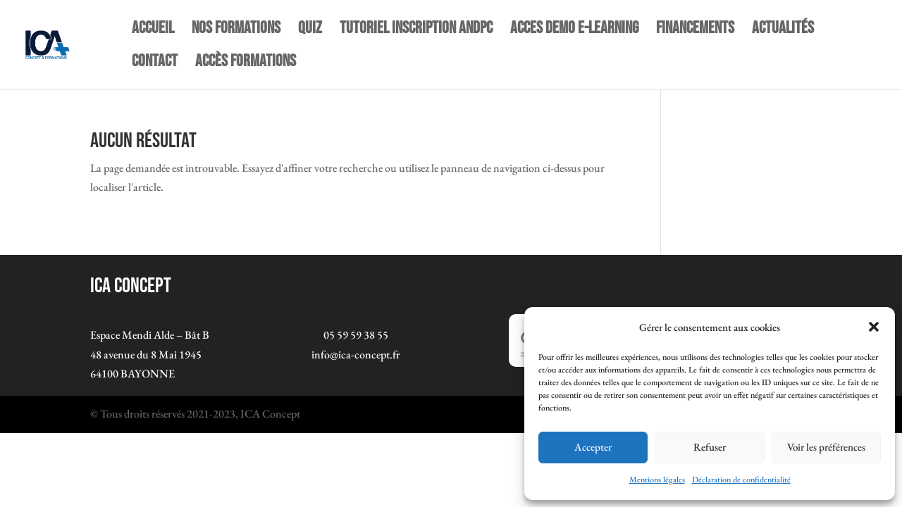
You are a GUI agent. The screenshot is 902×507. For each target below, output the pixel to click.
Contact (155, 63)
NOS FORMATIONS (236, 30)
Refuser (709, 446)
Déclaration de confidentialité (741, 479)
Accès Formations (245, 63)
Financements (695, 30)
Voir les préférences (826, 446)
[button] (874, 327)
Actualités (783, 30)
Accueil (153, 30)
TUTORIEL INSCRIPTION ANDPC (416, 30)
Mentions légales (657, 479)
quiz (310, 30)
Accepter (593, 446)
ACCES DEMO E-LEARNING (574, 30)
